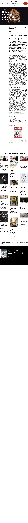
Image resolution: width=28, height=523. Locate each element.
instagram (22, 254)
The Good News (13, 3)
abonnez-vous (25, 3)
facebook (22, 252)
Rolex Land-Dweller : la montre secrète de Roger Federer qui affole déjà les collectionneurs (23, 190)
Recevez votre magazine (10, 253)
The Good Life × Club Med (18, 3)
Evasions (5, 3)
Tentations (2, 3)
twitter (22, 253)
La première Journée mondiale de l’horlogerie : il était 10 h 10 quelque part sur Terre (14, 173)
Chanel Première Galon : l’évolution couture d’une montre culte (14, 190)
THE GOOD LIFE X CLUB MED (17, 255)
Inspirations (8, 3)
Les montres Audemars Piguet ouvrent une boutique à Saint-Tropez (13, 211)
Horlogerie (4, 9)
